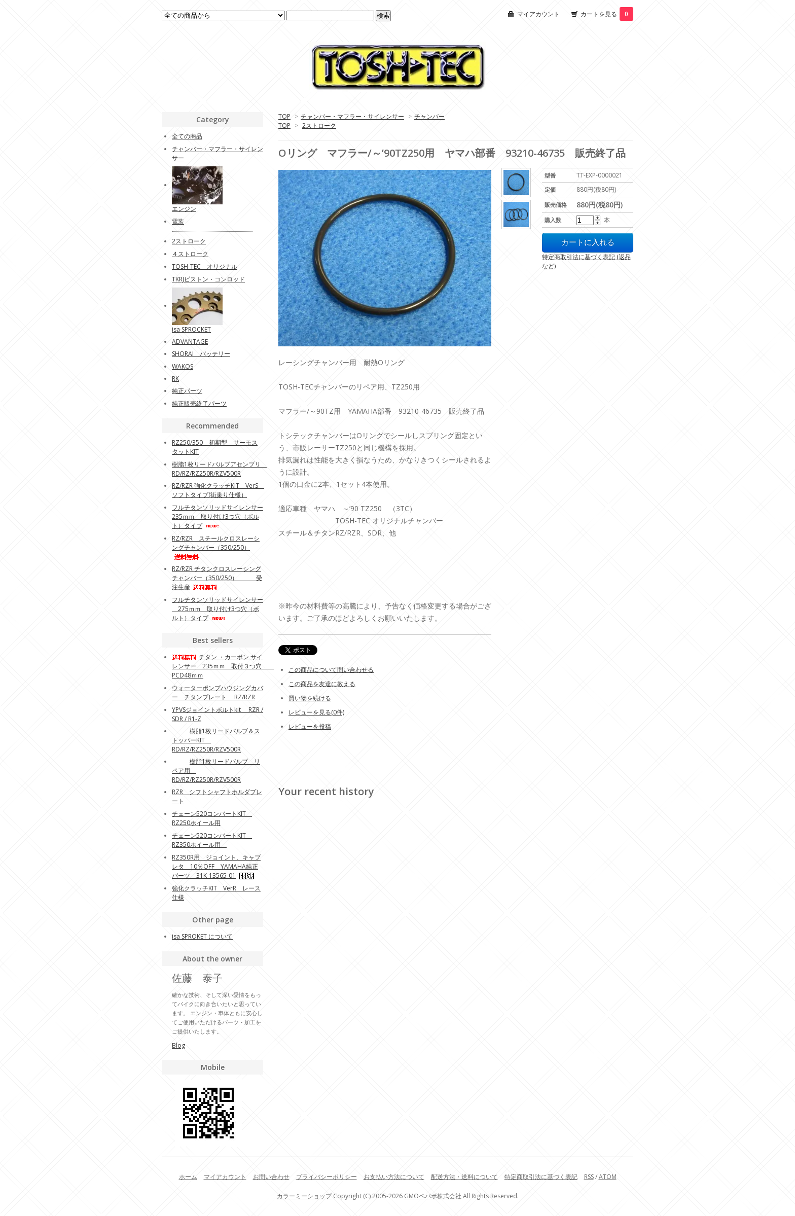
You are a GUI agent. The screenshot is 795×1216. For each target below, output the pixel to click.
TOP (284, 116)
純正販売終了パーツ (199, 403)
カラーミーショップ (304, 1196)
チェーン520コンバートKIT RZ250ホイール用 (212, 818)
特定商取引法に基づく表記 (540, 1176)
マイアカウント (538, 14)
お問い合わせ (271, 1176)
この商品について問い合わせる (331, 669)
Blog (178, 1045)
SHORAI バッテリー (201, 353)
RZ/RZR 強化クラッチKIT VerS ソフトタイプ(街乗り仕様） (218, 490)
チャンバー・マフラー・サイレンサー (352, 116)
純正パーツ (187, 390)
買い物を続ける (309, 698)
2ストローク (319, 125)
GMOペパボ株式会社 (432, 1196)
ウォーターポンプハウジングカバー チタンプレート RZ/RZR (217, 692)
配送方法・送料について (464, 1176)
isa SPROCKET (191, 329)
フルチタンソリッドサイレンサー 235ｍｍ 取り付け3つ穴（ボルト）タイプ (217, 516)
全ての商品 (187, 136)
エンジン (184, 208)
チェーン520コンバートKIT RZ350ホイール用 (212, 840)
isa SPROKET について (202, 936)
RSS (589, 1176)
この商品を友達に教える (321, 683)
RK (175, 378)
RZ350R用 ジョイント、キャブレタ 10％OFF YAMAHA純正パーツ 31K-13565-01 (216, 866)
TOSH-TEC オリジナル (204, 266)
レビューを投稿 (309, 726)
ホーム (188, 1176)
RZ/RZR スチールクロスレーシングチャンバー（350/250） (216, 547)
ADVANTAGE (190, 341)
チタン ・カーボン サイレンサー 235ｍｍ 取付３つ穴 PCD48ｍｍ (223, 666)
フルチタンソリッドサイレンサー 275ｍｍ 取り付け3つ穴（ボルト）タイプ (217, 608)
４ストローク (190, 253)
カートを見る (607, 14)
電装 (178, 221)
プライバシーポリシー (326, 1176)
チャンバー (429, 116)
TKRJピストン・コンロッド (208, 279)
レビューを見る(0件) (316, 712)
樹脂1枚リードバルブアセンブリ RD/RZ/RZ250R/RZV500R (219, 469)
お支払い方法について (394, 1176)
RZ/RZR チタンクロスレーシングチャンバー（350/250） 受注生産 (217, 577)
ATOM (608, 1176)
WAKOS (182, 366)
